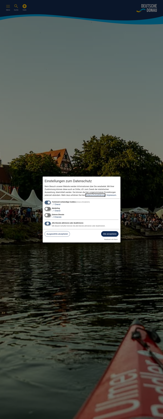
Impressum (111, 195)
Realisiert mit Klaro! (111, 239)
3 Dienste (56, 217)
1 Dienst (56, 204)
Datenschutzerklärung (95, 195)
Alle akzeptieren (110, 234)
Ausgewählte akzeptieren (57, 234)
